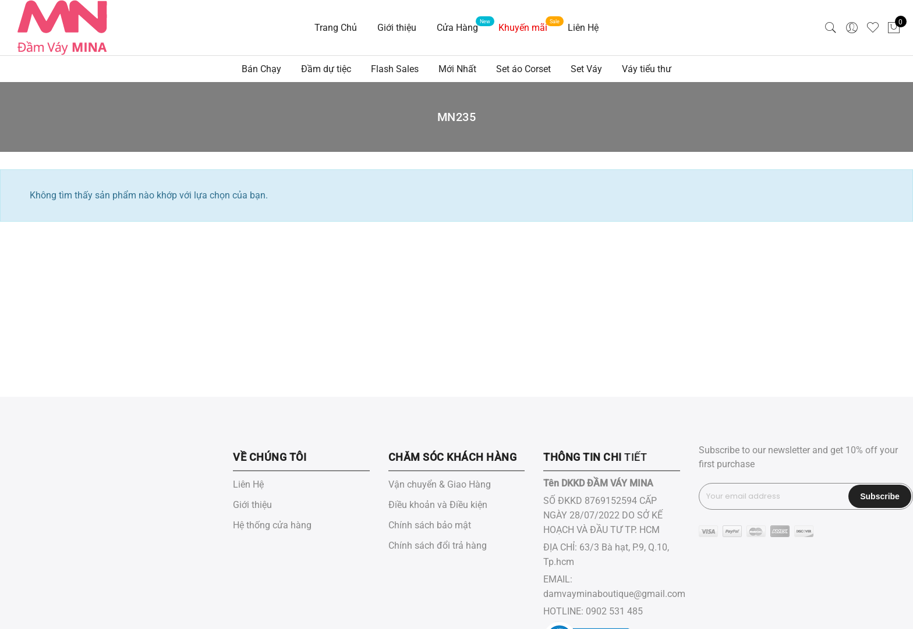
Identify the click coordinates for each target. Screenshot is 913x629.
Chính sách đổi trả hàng (437, 545)
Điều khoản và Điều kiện (437, 504)
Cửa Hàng (457, 27)
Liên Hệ (583, 27)
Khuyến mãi (522, 27)
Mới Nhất (457, 68)
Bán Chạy (261, 68)
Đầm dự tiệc (326, 68)
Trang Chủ (335, 27)
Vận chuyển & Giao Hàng (439, 484)
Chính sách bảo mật (429, 525)
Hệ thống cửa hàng (272, 525)
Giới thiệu (396, 27)
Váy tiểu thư (646, 68)
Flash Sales (395, 68)
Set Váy (586, 68)
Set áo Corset (523, 68)
